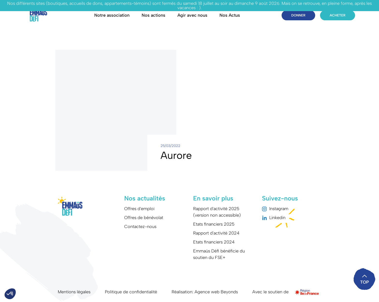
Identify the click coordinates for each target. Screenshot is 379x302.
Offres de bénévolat (143, 217)
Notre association (112, 15)
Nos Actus (229, 15)
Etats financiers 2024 (214, 242)
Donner (298, 15)
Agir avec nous (192, 15)
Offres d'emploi (139, 208)
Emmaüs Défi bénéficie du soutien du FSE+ (219, 254)
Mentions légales (74, 292)
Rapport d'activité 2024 (216, 233)
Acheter (337, 15)
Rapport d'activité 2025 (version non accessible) (217, 212)
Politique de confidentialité (131, 292)
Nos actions (153, 15)
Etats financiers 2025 (213, 224)
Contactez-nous (140, 226)
